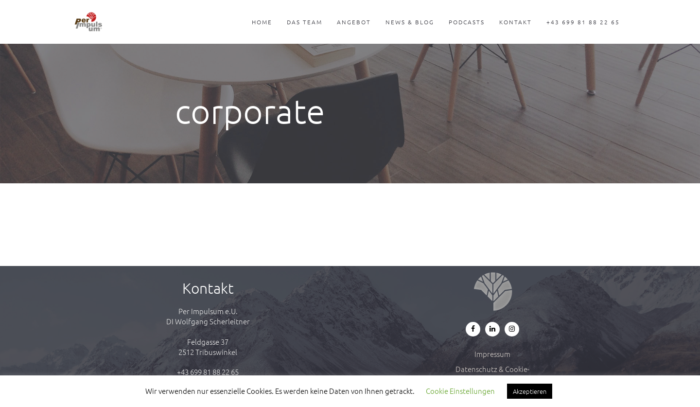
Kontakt (515, 22)
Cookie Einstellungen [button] (460, 391)
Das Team (304, 22)
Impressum (492, 354)
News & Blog (409, 22)
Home (262, 22)
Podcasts (467, 22)
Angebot (354, 22)
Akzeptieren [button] (529, 391)
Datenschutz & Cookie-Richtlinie (492, 374)
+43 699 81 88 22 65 (583, 22)
